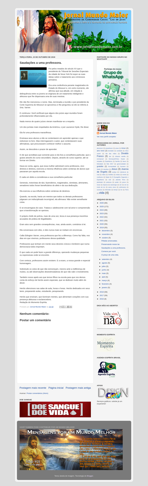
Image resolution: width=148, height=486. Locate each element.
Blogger (90, 476)
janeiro (105, 288)
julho (104, 266)
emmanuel (100, 159)
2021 (102, 221)
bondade (111, 151)
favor (124, 161)
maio (104, 273)
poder (117, 182)
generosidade (121, 164)
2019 (102, 228)
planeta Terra (120, 179)
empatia (99, 161)
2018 (102, 292)
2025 (102, 207)
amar (117, 148)
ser (121, 185)
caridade (119, 151)
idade (98, 169)
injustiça (105, 169)
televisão (108, 190)
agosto (105, 263)
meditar (110, 174)
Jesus (114, 169)
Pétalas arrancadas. (109, 241)
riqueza (105, 185)
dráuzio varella (120, 156)
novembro (106, 234)
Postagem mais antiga (78, 387)
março (104, 280)
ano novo (101, 151)
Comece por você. (108, 251)
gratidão (100, 166)
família (117, 161)
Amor (123, 148)
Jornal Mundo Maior (108, 133)
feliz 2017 (110, 164)
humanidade (112, 166)
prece (124, 182)
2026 (102, 203)
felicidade (100, 164)
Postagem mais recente (33, 387)
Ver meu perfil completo (106, 137)
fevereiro (105, 284)
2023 (102, 213)
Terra (127, 190)
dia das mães (111, 153)
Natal (107, 177)
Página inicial (56, 387)
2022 (102, 217)
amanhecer (109, 148)
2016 (102, 299)
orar (110, 179)
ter (121, 190)
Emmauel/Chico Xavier (117, 159)
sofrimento (122, 187)
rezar (98, 185)
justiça (114, 172)
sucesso (99, 190)
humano (123, 166)
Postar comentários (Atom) (37, 393)
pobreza (108, 182)
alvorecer (100, 148)
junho (104, 270)
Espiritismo (108, 161)
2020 (102, 224)
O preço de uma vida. (110, 255)
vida (101, 192)
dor (110, 156)
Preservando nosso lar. (110, 244)
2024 (102, 210)
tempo (116, 190)
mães (103, 174)
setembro (106, 259)
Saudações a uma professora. (113, 248)
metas (118, 174)
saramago (113, 185)
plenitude (100, 182)
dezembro (106, 231)
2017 (102, 295)
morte (124, 174)
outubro (105, 238)
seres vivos (112, 187)
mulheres (100, 177)
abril (104, 277)
